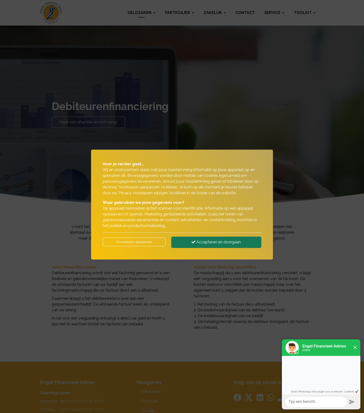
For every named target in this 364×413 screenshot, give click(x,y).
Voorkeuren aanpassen (134, 242)
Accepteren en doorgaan (216, 242)
